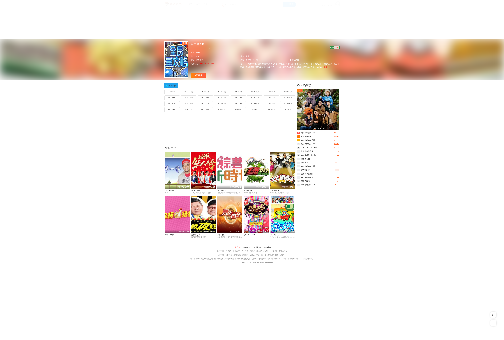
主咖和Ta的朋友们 (306, 174)
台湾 (247, 56)
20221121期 (238, 98)
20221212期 (172, 109)
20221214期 (205, 109)
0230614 (172, 92)
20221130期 (205, 104)
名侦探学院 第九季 (306, 155)
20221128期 (172, 104)
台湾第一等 (169, 190)
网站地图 (257, 247)
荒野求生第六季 (305, 151)
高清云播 (172, 86)
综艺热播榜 (304, 85)
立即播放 (198, 75)
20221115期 (188, 98)
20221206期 (255, 104)
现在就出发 (303, 170)
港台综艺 (199, 60)
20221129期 (188, 104)
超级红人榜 (195, 190)
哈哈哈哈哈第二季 (306, 166)
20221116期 (205, 98)
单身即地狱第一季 (306, 185)
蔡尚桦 (255, 60)
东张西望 (221, 235)
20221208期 (288, 104)
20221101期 (188, 92)
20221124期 (288, 98)
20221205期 (238, 104)
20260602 (254, 109)
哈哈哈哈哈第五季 (306, 140)
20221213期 (188, 109)
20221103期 (222, 92)
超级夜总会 (195, 235)
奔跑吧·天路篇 (304, 163)
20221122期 (255, 98)
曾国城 (248, 60)
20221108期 (255, 92)
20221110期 (288, 92)
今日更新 (246, 247)
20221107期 (238, 92)
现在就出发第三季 (306, 133)
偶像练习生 (303, 159)
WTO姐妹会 (274, 235)
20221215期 (222, 109)
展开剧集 (238, 109)
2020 (198, 56)
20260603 (271, 109)
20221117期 (222, 98)
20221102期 (205, 92)
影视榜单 (267, 247)
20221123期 (271, 98)
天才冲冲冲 (274, 190)
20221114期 (172, 98)
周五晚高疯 (303, 181)
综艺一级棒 (169, 235)
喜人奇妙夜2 (304, 136)
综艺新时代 (221, 190)
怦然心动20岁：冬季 (307, 148)
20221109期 (271, 92)
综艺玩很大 (248, 190)
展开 (326, 67)
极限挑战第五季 (305, 177)
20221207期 (271, 104)
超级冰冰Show (249, 235)
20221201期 (222, 104)
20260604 (288, 109)
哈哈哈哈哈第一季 (306, 144)
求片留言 (236, 247)
